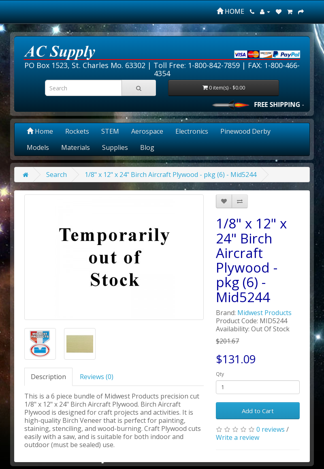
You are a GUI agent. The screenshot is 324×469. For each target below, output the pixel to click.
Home (40, 131)
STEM (110, 131)
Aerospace (147, 131)
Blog (147, 147)
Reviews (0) (96, 376)
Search (56, 174)
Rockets (77, 131)
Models (38, 147)
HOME (230, 11)
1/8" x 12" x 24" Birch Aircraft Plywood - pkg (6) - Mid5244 (170, 174)
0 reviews (270, 429)
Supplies (115, 147)
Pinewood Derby (245, 131)
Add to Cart (258, 411)
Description (48, 376)
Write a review (237, 437)
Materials (75, 147)
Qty (220, 374)
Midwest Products (264, 312)
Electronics (191, 131)
